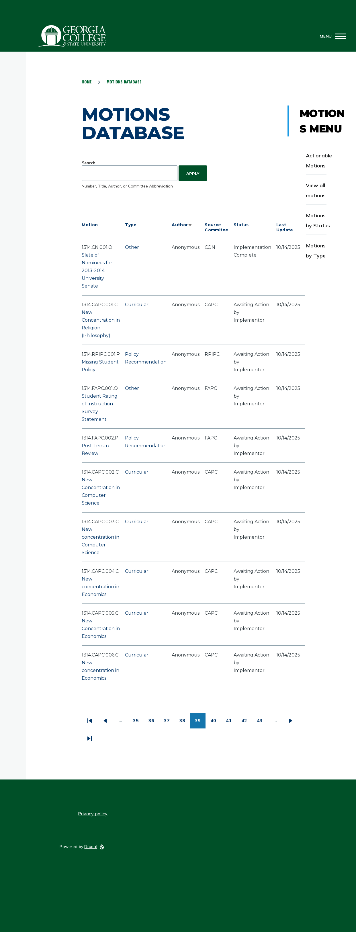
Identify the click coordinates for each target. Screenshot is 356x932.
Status (241, 224)
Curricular (136, 304)
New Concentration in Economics (101, 628)
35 (138, 723)
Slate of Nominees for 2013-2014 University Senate (97, 270)
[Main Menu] (331, 36)
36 (153, 723)
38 (184, 723)
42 (246, 723)
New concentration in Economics (100, 586)
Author (182, 224)
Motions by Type (316, 250)
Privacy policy (92, 813)
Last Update (284, 227)
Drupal (90, 846)
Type (130, 224)
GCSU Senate (71, 36)
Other (132, 247)
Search (88, 162)
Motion (90, 224)
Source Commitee (216, 227)
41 (231, 723)
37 (169, 723)
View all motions (316, 190)
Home (87, 82)
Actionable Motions (319, 160)
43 (262, 723)
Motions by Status (318, 220)
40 (215, 723)
